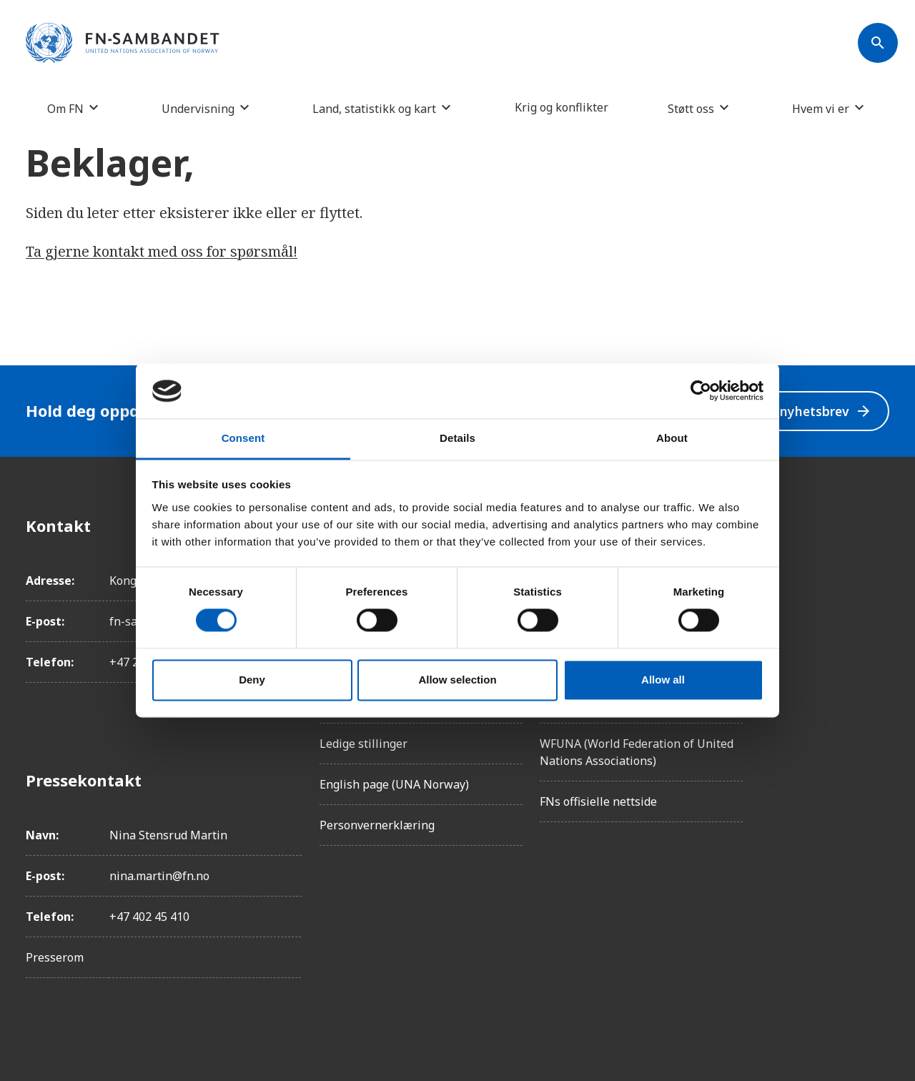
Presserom (55, 957)
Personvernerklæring (377, 825)
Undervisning (198, 108)
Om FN (65, 108)
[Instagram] (877, 565)
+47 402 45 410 (149, 916)
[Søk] (878, 43)
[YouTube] (877, 685)
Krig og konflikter (561, 107)
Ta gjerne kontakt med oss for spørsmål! (161, 251)
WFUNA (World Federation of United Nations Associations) (636, 752)
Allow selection (457, 679)
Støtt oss (691, 108)
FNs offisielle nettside (598, 801)
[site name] (122, 43)
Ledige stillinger (363, 743)
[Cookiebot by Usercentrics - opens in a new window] (700, 391)
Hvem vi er (820, 108)
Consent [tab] (243, 438)
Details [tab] (457, 438)
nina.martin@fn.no (159, 876)
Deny (252, 679)
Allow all (663, 679)
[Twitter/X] (877, 645)
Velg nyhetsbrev (808, 411)
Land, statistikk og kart (374, 108)
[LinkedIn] (877, 605)
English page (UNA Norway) (394, 784)
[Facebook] (877, 525)
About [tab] (672, 438)
